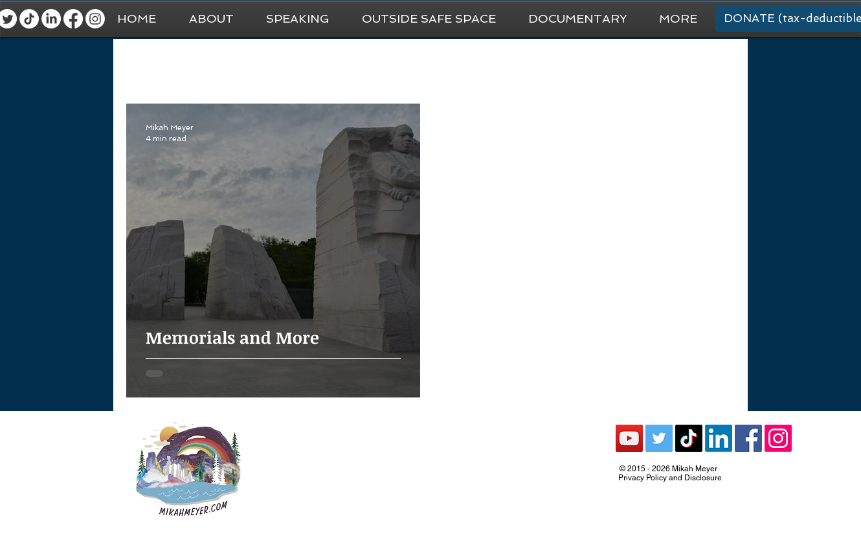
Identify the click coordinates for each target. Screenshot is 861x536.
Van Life (414, 65)
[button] (678, 18)
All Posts (144, 65)
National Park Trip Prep (324, 65)
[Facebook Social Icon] (748, 438)
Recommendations (584, 65)
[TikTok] (29, 18)
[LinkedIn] (51, 18)
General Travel (219, 65)
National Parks (488, 65)
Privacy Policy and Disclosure (670, 477)
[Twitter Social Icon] (659, 438)
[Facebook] (73, 18)
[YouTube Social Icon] (629, 438)
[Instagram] (95, 18)
